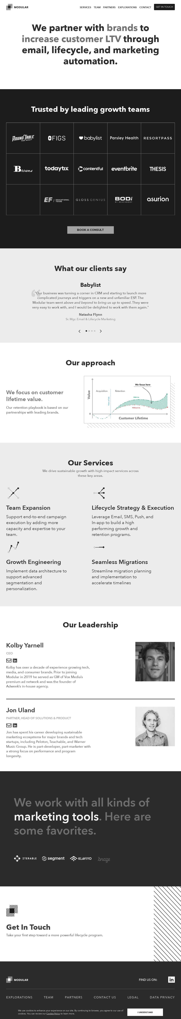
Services (85, 7)
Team (97, 7)
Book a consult (90, 230)
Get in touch (164, 7)
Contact (145, 7)
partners (73, 999)
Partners (109, 7)
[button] (79, 332)
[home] (17, 7)
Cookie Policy (53, 1013)
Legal (133, 999)
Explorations (127, 7)
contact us (105, 999)
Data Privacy (162, 999)
